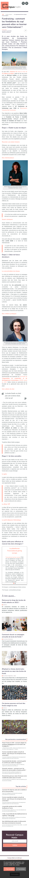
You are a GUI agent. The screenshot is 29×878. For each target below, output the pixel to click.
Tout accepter (9, 869)
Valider (14, 845)
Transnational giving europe (12, 557)
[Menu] (26, 3)
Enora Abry (4, 29)
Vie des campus (9, 14)
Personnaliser (15, 874)
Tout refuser (21, 869)
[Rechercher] (23, 3)
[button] (3, 565)
